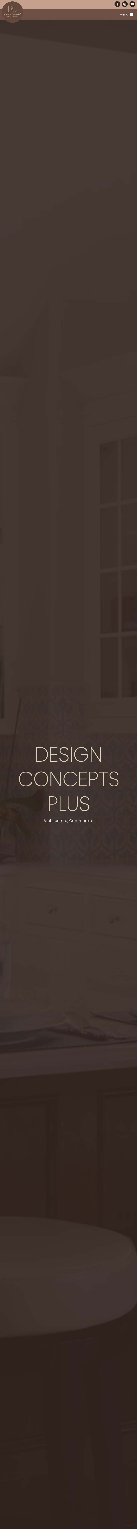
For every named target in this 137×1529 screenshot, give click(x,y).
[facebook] (117, 4)
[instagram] (125, 4)
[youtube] (132, 4)
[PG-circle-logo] (12, 3)
